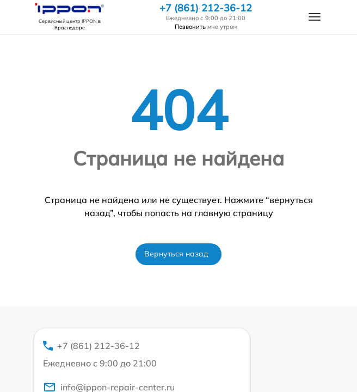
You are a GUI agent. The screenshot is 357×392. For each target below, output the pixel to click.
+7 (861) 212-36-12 (205, 8)
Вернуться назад (176, 254)
